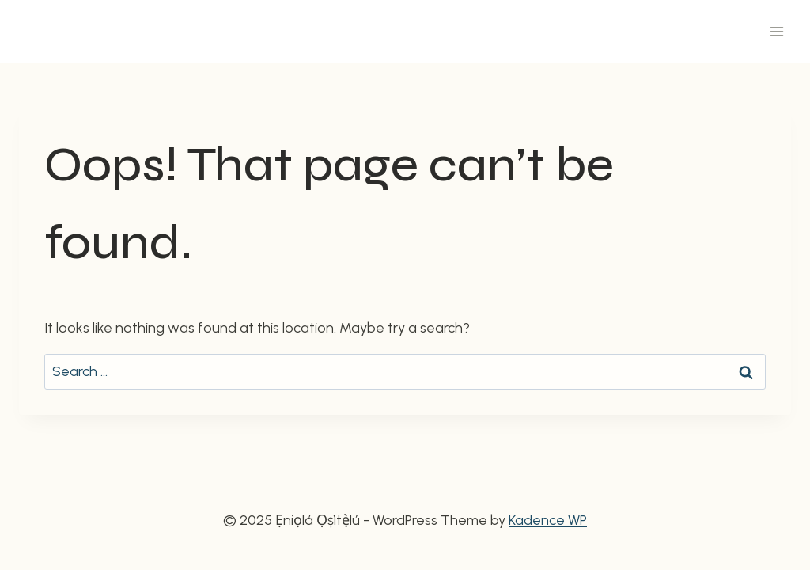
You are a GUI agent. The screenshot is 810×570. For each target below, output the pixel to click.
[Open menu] (776, 31)
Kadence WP (548, 520)
